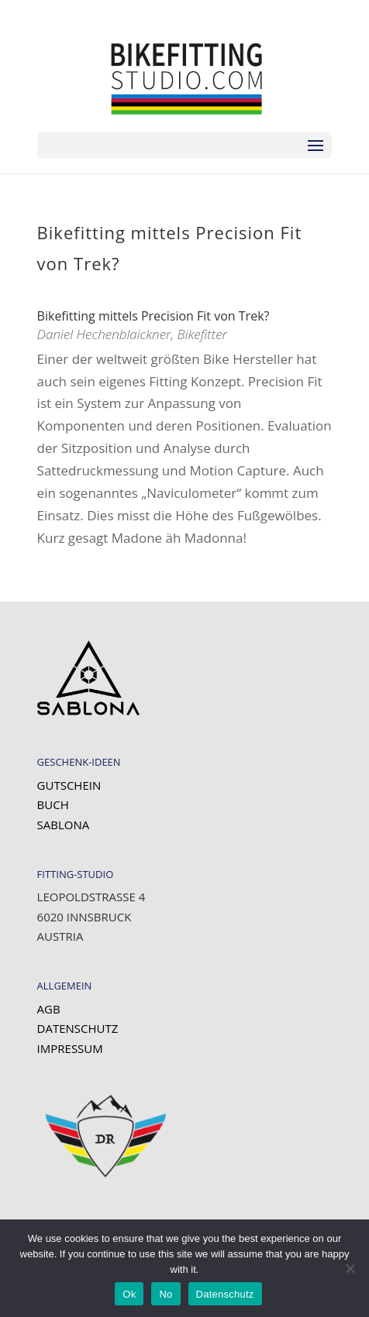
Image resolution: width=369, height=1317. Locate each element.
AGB (48, 1009)
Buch (53, 804)
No (165, 1294)
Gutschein (69, 785)
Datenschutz (78, 1028)
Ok (129, 1294)
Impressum (70, 1048)
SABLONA (63, 824)
